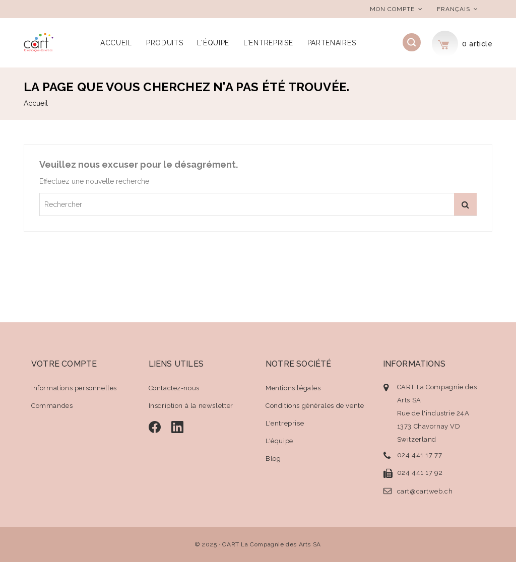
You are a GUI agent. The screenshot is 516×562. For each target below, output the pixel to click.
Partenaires (331, 43)
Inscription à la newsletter (191, 405)
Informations (414, 364)
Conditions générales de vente (315, 405)
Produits (164, 43)
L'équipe (213, 43)
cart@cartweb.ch (425, 491)
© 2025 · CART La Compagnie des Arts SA (258, 544)
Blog (273, 458)
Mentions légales (293, 388)
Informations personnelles (74, 388)
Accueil (116, 43)
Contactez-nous (174, 388)
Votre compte (64, 364)
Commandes (52, 405)
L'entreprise (268, 43)
